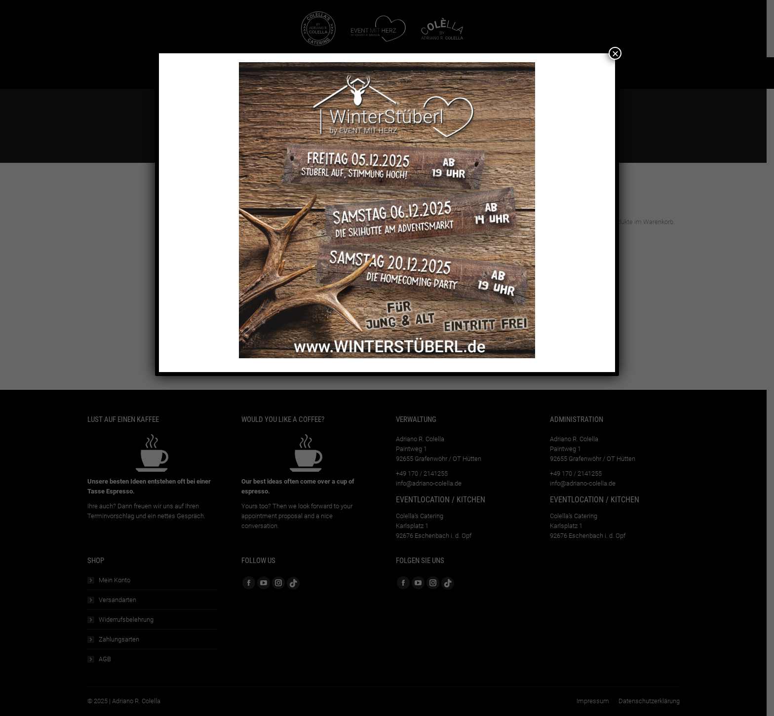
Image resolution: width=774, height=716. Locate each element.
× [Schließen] (615, 53)
